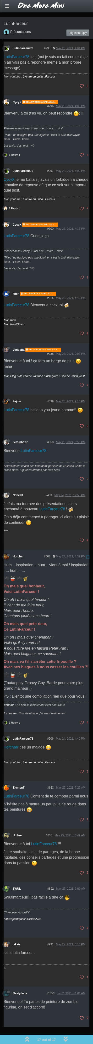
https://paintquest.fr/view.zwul (22, 906)
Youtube (9, 692)
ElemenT (19, 775)
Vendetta (19, 337)
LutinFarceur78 (23, 35)
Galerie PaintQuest (72, 363)
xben (16, 281)
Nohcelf (18, 482)
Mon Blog (10, 363)
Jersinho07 (20, 429)
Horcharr (19, 544)
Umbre (17, 823)
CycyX (17, 89)
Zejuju (17, 389)
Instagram (51, 363)
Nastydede (20, 981)
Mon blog (10, 307)
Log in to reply (78, 20)
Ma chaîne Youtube (30, 363)
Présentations (20, 19)
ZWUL (17, 876)
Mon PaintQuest (14, 312)
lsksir (16, 932)
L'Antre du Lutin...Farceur (39, 64)
